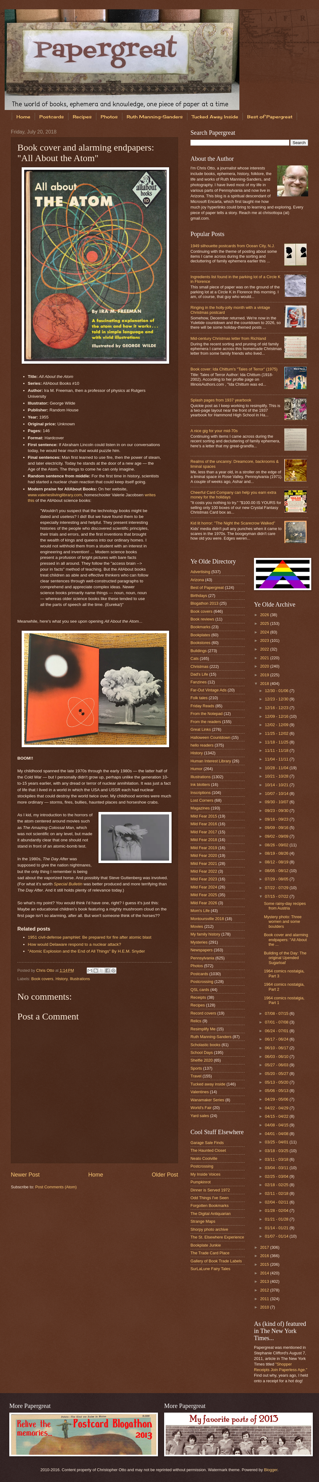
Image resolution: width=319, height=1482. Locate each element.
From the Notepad (206, 713)
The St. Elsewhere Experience (217, 1237)
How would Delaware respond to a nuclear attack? (74, 944)
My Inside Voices (205, 1174)
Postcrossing (201, 981)
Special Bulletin (68, 884)
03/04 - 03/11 (277, 1167)
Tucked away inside (207, 1084)
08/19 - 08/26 (277, 853)
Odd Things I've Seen (209, 1197)
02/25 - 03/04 (277, 1176)
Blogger (270, 1469)
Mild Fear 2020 (203, 855)
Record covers (203, 1013)
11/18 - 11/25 (277, 742)
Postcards (51, 116)
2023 (265, 640)
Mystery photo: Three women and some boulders (282, 921)
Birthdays (198, 595)
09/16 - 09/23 (277, 819)
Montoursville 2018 (207, 918)
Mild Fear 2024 (203, 887)
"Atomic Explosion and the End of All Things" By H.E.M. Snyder (86, 951)
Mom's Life (200, 910)
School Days (201, 1052)
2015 (265, 1264)
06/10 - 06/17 (277, 1048)
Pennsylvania (202, 958)
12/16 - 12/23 (277, 707)
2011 (265, 1298)
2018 (265, 683)
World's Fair (201, 1107)
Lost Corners (201, 800)
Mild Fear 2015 (203, 816)
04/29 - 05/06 (277, 1099)
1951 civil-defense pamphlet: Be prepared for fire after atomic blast (89, 937)
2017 (265, 1247)
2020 (265, 666)
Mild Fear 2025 (203, 894)
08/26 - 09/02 (277, 845)
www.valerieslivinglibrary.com (55, 495)
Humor (196, 768)
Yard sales (199, 1115)
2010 (265, 1307)
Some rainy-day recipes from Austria (285, 905)
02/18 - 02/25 (277, 1184)
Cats (194, 658)
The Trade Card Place (209, 1253)
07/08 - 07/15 (277, 1013)
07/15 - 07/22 (277, 896)
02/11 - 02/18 (277, 1193)
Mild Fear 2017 (203, 832)
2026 (265, 614)
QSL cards (199, 989)
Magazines (200, 808)
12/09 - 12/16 (277, 716)
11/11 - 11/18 (277, 750)
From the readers (205, 721)
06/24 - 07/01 (277, 1030)
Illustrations (80, 978)
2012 (265, 1290)
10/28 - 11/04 (277, 767)
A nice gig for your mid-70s (214, 430)
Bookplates (200, 635)
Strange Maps (202, 1221)
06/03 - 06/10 (277, 1056)
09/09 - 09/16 (277, 827)
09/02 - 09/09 (277, 836)
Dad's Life (199, 674)
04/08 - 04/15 (277, 1125)
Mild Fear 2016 (203, 824)
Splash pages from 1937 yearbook (220, 400)
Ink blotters (200, 784)
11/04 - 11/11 (277, 759)
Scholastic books (205, 1044)
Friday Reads (202, 706)
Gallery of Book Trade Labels (216, 1261)
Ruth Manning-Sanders (155, 116)
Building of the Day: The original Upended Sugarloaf (285, 958)
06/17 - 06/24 (277, 1039)
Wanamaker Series (207, 1100)
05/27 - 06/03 (277, 1065)
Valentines (199, 1092)
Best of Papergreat (207, 587)
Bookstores (200, 642)
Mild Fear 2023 (203, 879)
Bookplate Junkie (205, 1245)
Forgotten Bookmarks (209, 1205)
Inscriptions (200, 792)
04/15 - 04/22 (277, 1116)
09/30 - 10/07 (277, 802)
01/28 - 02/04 (277, 1210)
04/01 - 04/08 (277, 1133)
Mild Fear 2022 (203, 871)
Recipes (82, 116)
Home (23, 116)
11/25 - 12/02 (277, 733)
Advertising (200, 571)
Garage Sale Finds (207, 1142)
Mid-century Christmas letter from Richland (228, 338)
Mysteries (199, 942)
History (61, 978)
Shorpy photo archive (209, 1229)
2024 (265, 632)
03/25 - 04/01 (277, 1142)
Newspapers (201, 950)
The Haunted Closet (208, 1150)
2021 (265, 658)
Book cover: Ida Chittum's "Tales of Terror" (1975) (233, 369)
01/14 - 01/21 (277, 1228)
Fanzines (198, 682)
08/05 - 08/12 (277, 870)
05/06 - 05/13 (277, 1090)
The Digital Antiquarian (210, 1213)
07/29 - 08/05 (277, 879)
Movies (196, 926)
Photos (109, 116)
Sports (196, 1068)
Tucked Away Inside (215, 116)
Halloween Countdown (210, 737)
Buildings (198, 650)
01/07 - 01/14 (277, 1236)
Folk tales (199, 697)
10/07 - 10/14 (277, 793)
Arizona (197, 579)
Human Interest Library (210, 761)
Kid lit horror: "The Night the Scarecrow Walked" (232, 523)
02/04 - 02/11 (277, 1202)
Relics (195, 1021)
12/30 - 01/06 (277, 690)
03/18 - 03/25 (277, 1150)
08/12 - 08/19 (277, 862)
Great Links (200, 729)
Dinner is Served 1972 (210, 1190)
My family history (205, 934)
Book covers (42, 978)
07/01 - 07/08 (277, 1022)
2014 (265, 1273)
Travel (195, 1076)
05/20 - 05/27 (277, 1073)
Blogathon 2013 (204, 603)
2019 (265, 675)
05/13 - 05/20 (277, 1082)
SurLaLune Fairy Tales (210, 1268)
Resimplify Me (203, 1029)
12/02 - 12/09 (277, 724)
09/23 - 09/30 (277, 810)
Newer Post (25, 1175)
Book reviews (202, 619)
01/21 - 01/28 (277, 1219)
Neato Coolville (203, 1158)
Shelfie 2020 (201, 1060)
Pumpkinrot (200, 1182)
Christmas (199, 666)
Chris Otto (45, 970)
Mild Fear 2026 (203, 903)
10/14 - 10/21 (277, 785)
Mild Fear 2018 (203, 839)
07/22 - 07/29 (277, 887)
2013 (265, 1281)
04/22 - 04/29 (277, 1108)
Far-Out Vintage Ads (208, 690)
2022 (265, 649)
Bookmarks (200, 627)
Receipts (198, 997)
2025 (265, 623)
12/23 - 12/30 (277, 699)
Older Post (165, 1175)
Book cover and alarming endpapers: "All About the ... (286, 939)
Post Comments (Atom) (56, 1187)
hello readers (201, 745)
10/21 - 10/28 (277, 776)
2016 (265, 1255)
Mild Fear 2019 (203, 847)
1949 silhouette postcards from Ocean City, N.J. (232, 245)
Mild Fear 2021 (203, 863)
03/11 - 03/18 (277, 1159)
